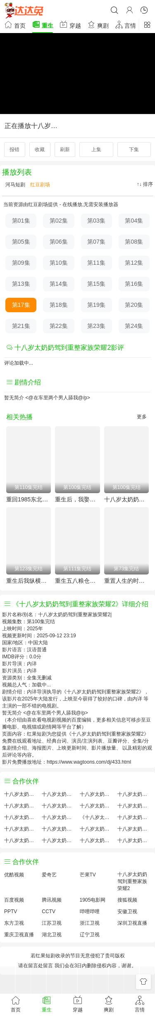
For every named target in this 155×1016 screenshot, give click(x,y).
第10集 (59, 262)
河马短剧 (14, 185)
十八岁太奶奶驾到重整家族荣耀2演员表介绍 (134, 806)
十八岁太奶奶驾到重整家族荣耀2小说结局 (58, 817)
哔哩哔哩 (90, 911)
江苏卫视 (52, 923)
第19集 (96, 304)
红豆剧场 (39, 185)
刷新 (65, 149)
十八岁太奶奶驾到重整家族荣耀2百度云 (96, 806)
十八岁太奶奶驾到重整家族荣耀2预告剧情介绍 (21, 829)
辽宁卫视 (90, 935)
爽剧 (98, 24)
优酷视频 (14, 875)
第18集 (59, 304)
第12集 (134, 262)
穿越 (70, 24)
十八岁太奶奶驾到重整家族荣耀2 (126, 499)
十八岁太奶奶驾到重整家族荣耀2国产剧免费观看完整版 (134, 817)
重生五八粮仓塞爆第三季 (77, 580)
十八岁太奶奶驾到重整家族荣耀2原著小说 (58, 794)
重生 (42, 24)
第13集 (21, 283)
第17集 (21, 304)
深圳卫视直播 (132, 923)
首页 (15, 24)
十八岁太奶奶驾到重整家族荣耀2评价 (21, 794)
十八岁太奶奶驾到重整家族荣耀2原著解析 (58, 829)
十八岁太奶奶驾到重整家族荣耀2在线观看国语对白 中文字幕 (134, 840)
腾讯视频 (52, 900)
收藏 (40, 149)
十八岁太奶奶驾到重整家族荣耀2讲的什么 (134, 794)
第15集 (96, 283)
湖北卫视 (52, 935)
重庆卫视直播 (19, 935)
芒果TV (88, 875)
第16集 (134, 283)
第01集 (21, 220)
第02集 (59, 220)
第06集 (59, 241)
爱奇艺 (49, 875)
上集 (96, 149)
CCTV (48, 911)
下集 (134, 149)
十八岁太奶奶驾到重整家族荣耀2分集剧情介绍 (96, 840)
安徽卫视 (127, 911)
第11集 (96, 262)
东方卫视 (14, 923)
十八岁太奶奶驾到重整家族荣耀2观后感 (21, 840)
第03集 (96, 220)
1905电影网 (93, 900)
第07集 (96, 241)
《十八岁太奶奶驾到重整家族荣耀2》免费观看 (96, 817)
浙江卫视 (90, 923)
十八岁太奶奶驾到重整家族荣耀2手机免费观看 (96, 829)
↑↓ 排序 (145, 184)
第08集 (134, 241)
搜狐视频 (127, 900)
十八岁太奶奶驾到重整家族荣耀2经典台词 (134, 829)
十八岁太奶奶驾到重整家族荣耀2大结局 (96, 794)
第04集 (134, 220)
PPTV (10, 911)
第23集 (96, 326)
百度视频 (14, 900)
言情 (125, 24)
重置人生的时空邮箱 (126, 580)
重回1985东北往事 (28, 499)
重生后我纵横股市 (28, 580)
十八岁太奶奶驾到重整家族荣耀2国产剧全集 (21, 806)
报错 (14, 149)
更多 (142, 417)
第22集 (59, 326)
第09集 (21, 262)
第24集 (134, 326)
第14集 (59, 283)
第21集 (21, 326)
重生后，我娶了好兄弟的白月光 (77, 499)
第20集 (134, 304)
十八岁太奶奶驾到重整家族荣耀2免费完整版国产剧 (58, 840)
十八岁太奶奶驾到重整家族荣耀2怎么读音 (21, 817)
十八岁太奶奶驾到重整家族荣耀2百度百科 (58, 806)
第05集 (21, 241)
